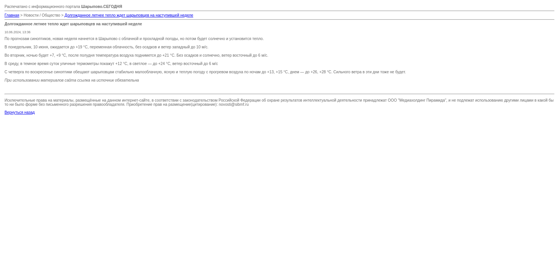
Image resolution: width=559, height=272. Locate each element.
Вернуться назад (20, 112)
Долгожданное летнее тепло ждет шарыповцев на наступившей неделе (129, 15)
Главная (12, 15)
